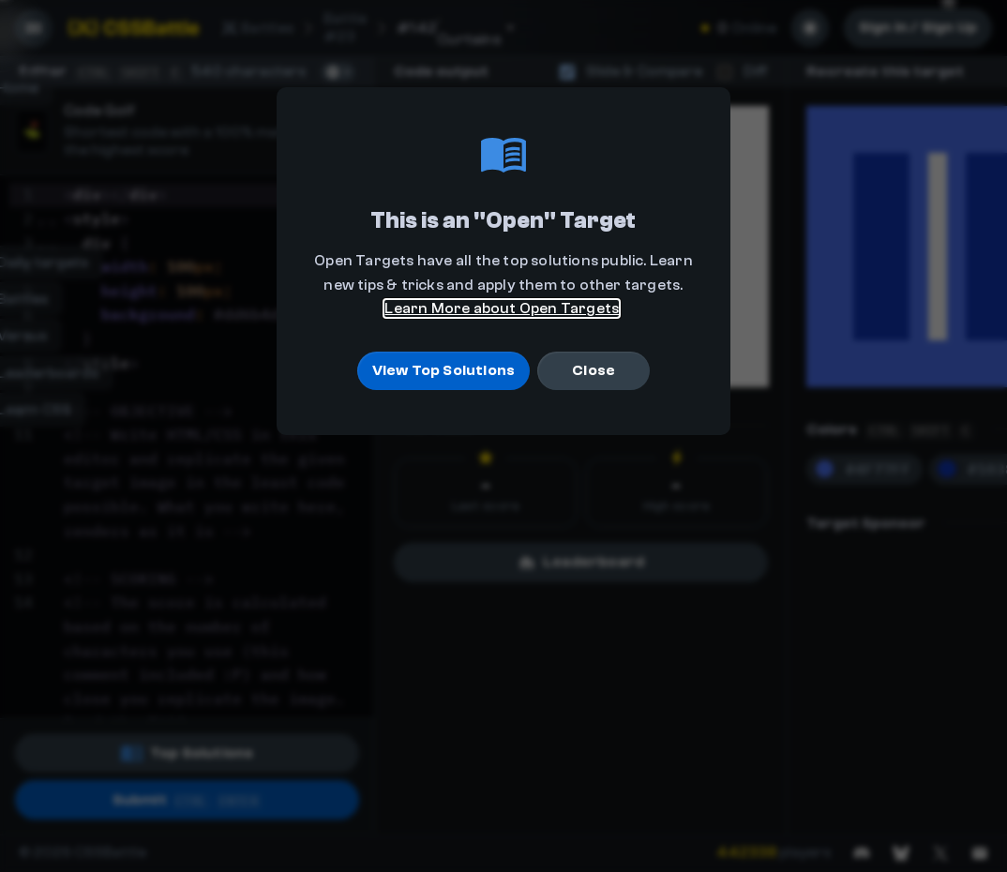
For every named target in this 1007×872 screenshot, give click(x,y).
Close (593, 370)
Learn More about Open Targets (501, 308)
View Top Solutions (444, 370)
